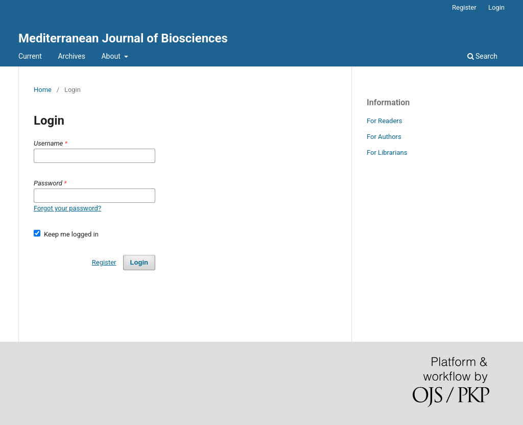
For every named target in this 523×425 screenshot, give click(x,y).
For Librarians (387, 152)
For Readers (384, 121)
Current (30, 56)
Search (482, 56)
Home (43, 89)
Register (464, 7)
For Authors (384, 136)
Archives (71, 56)
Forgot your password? (67, 208)
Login (496, 7)
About (111, 56)
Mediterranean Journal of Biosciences (123, 38)
